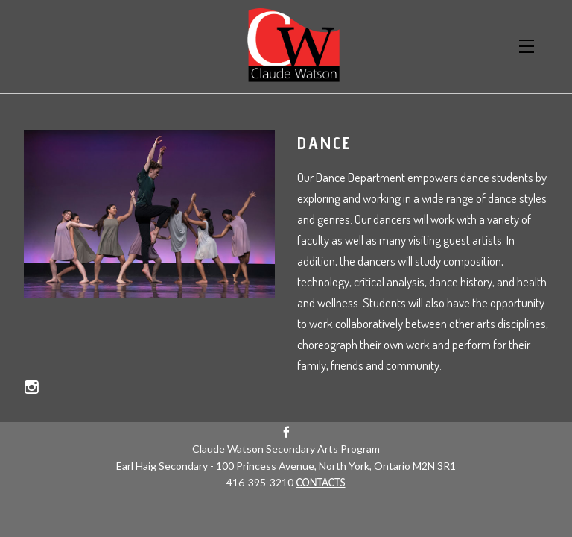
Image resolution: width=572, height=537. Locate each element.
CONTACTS (320, 482)
